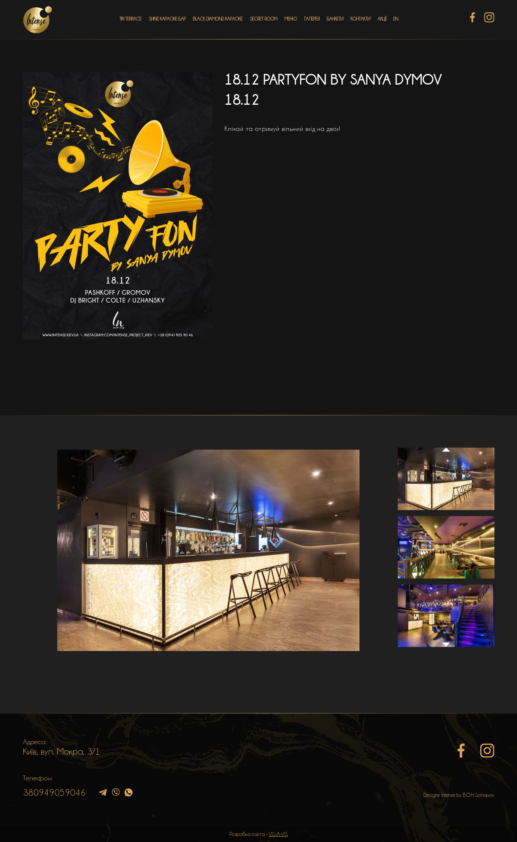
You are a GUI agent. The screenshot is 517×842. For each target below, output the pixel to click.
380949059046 (54, 792)
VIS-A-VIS (278, 834)
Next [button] (446, 649)
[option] (208, 550)
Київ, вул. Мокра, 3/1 (61, 751)
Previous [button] (446, 442)
